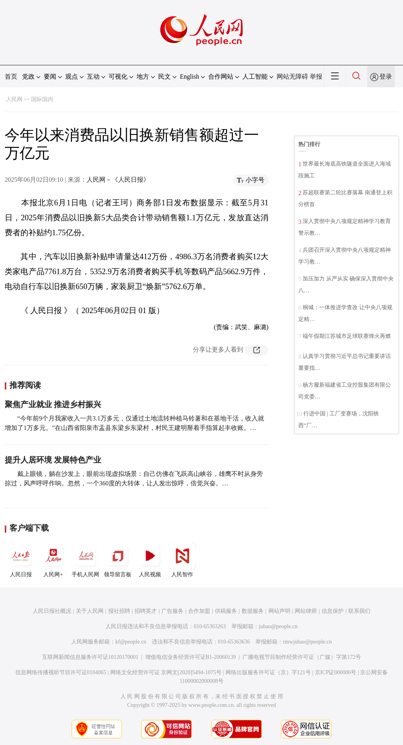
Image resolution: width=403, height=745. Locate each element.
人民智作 (182, 559)
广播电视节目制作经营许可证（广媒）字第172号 (301, 657)
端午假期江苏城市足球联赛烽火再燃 (347, 336)
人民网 (14, 99)
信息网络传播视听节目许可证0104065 (60, 672)
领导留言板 (117, 559)
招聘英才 (146, 611)
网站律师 (306, 611)
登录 (385, 76)
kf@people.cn (130, 642)
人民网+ (53, 559)
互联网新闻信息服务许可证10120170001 (90, 657)
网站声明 (279, 611)
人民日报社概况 (52, 611)
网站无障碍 (292, 76)
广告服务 (172, 611)
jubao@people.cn (278, 626)
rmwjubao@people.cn (307, 642)
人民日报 (21, 559)
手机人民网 (85, 559)
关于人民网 (90, 611)
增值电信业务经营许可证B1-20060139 (190, 657)
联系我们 (359, 611)
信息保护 (333, 611)
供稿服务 (226, 611)
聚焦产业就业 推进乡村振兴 (53, 404)
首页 (11, 76)
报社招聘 (119, 611)
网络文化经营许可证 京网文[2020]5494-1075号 (166, 672)
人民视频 (150, 559)
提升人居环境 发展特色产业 (53, 459)
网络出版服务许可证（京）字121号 (268, 672)
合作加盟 (199, 611)
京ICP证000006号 (336, 672)
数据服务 (253, 611)
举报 (316, 76)
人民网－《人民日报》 (118, 179)
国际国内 (42, 99)
